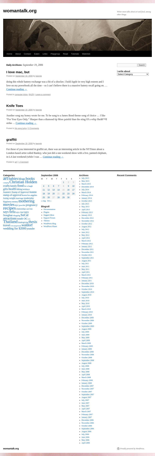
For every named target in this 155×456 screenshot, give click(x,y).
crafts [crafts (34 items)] (6, 185)
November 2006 (88, 423)
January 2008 (87, 383)
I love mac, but (17, 72)
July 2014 (85, 189)
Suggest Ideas (49, 215)
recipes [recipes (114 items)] (9, 208)
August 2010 (86, 295)
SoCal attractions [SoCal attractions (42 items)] (15, 216)
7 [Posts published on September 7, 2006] (58, 186)
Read (65, 54)
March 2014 (86, 192)
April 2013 (86, 209)
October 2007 (87, 392)
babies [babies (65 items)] (13, 178)
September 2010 (88, 292)
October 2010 (87, 289)
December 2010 (88, 283)
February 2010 (87, 312)
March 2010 (86, 309)
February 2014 (87, 195)
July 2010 (85, 298)
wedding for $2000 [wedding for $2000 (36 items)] (14, 228)
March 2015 (86, 184)
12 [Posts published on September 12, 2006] (49, 190)
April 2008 (86, 374)
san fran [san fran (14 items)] (29, 209)
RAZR (31, 94)
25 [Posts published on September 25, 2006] (44, 197)
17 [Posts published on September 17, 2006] (73, 190)
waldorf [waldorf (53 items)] (27, 225)
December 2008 (88, 352)
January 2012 (87, 246)
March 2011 (86, 275)
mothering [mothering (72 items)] (26, 201)
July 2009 (85, 332)
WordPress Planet (50, 226)
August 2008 (86, 363)
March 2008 (86, 377)
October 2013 (87, 201)
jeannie (39, 76)
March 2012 (86, 241)
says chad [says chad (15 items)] (20, 212)
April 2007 (86, 409)
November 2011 (88, 252)
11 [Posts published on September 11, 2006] (44, 190)
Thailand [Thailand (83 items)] (10, 221)
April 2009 (86, 340)
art (16, 162)
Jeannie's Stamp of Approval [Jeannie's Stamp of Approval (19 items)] (16, 192)
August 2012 (86, 226)
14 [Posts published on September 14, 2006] (58, 190)
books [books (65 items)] (30, 178)
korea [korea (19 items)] (24, 195)
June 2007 (85, 403)
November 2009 (88, 320)
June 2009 (85, 335)
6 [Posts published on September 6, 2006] (53, 186)
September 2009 (88, 326)
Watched (86, 54)
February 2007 (87, 414)
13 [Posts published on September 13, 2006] (54, 190)
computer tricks (21, 94)
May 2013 (85, 207)
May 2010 (85, 303)
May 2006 (85, 440)
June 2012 (85, 232)
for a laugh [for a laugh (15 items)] (28, 186)
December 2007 (88, 386)
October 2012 (87, 224)
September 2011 (88, 258)
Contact (27, 54)
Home (9, 54)
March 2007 (86, 411)
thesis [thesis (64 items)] (33, 222)
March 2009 (86, 343)
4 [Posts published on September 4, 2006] (43, 186)
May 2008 (85, 372)
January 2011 (87, 281)
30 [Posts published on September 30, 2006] (68, 197)
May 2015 (85, 181)
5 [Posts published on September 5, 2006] (48, 186)
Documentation (49, 209)
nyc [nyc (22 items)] (16, 205)
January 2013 (87, 215)
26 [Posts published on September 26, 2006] (49, 197)
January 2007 (87, 417)
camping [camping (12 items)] (6, 183)
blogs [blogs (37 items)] (22, 178)
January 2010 (87, 315)
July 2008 (85, 366)
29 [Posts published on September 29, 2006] (63, 197)
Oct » (49, 201)
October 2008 (87, 357)
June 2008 (85, 369)
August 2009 (86, 329)
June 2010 (85, 300)
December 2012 (88, 218)
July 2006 (85, 434)
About (18, 54)
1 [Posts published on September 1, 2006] (63, 182)
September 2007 (88, 394)
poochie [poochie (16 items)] (22, 205)
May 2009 (85, 337)
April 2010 (86, 306)
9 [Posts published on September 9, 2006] (68, 186)
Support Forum (49, 218)
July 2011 (85, 263)
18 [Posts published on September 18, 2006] (44, 194)
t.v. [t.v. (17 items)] (29, 219)
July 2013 (85, 204)
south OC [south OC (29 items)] (22, 218)
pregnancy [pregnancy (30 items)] (31, 204)
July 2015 (85, 178)
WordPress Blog (50, 223)
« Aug (43, 201)
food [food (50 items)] (20, 186)
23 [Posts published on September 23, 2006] (68, 194)
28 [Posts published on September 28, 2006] (58, 197)
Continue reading (16, 89)
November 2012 (88, 221)
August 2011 (86, 261)
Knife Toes (14, 106)
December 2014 (88, 187)
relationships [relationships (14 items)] (21, 209)
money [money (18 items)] (15, 201)
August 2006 (86, 431)
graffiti (11, 139)
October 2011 (87, 255)
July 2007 (85, 400)
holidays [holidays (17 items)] (26, 189)
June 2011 (85, 266)
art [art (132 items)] (5, 178)
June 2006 (85, 437)
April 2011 (86, 272)
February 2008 (87, 380)
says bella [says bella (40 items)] (9, 211)
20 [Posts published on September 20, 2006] (54, 194)
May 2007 (85, 406)
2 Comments (33, 128)
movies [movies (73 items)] (8, 204)
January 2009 (87, 349)
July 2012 (85, 229)
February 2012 (87, 244)
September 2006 (88, 429)
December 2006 (88, 420)
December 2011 (88, 249)
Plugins (46, 212)
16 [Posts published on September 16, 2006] (68, 190)
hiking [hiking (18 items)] (19, 189)
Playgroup (55, 54)
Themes (47, 221)
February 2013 (87, 212)
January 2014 (87, 198)
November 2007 (88, 389)
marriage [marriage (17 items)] (19, 198)
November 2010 (88, 286)
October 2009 (87, 323)
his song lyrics (21, 128)
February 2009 (87, 346)
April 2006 (86, 443)
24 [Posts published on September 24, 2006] (73, 194)
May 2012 (85, 235)
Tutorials (75, 54)
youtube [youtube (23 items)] (31, 228)
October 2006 (87, 426)
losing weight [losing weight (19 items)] (9, 198)
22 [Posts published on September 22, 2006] (63, 194)
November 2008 (88, 355)
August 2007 (86, 397)
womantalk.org (20, 10)
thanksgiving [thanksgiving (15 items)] (23, 222)
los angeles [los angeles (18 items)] (32, 195)
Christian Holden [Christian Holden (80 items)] (23, 182)
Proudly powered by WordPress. (132, 448)
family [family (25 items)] (13, 186)
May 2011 (85, 269)
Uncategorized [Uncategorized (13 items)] (16, 226)
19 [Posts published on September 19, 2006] (49, 194)
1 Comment (23, 162)
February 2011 (87, 278)
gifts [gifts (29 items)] (5, 189)
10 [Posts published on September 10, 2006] (73, 186)
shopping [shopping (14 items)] (16, 215)
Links (45, 54)
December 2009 (88, 318)
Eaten (36, 54)
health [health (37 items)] (12, 189)
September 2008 (88, 360)
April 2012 (86, 238)
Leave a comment (42, 94)
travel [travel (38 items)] (6, 225)
